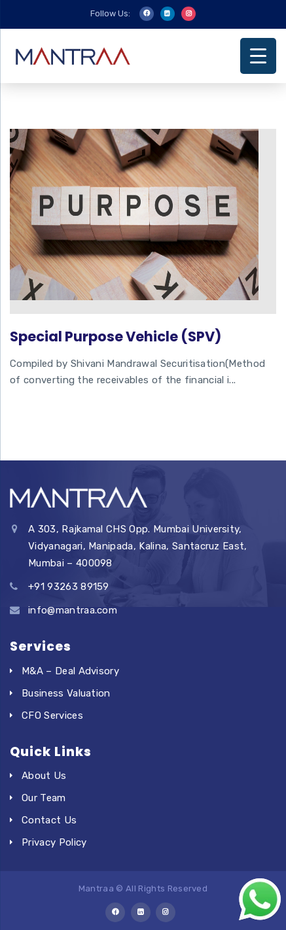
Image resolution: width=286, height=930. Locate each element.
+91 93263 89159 (68, 587)
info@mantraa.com (72, 610)
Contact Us (49, 820)
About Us (44, 776)
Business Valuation (66, 693)
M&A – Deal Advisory (70, 671)
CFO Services (52, 715)
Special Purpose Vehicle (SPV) (115, 336)
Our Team (44, 798)
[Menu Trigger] (258, 56)
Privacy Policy (54, 842)
